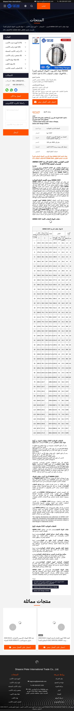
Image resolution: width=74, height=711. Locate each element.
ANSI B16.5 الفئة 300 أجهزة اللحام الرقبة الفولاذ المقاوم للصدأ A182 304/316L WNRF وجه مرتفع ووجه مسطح (54, 639)
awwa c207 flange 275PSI (41, 590)
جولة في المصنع (59, 682)
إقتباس (43, 6)
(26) (13, 47)
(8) (13, 55)
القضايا (59, 694)
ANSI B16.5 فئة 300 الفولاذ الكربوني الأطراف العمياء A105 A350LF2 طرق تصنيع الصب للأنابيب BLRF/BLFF (19, 639)
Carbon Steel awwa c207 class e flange (45, 587)
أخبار (59, 690)
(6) (12, 60)
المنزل (48, 26)
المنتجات (41, 26)
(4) (10, 64)
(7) (13, 51)
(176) (13, 43)
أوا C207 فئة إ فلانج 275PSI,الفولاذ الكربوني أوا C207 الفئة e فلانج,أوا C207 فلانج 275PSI (49, 582)
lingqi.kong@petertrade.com (43, 1)
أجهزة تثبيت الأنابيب (31, 26)
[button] (12, 627)
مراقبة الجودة (59, 686)
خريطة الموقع (59, 698)
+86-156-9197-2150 (64, 1)
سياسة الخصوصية (59, 702)
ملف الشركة (59, 678)
